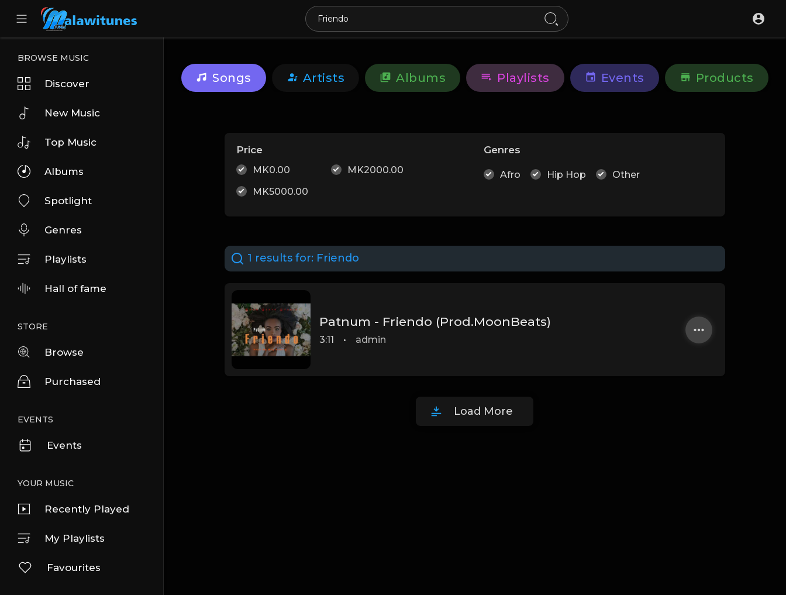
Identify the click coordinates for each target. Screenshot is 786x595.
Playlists (52, 259)
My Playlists (61, 538)
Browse (51, 352)
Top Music (57, 142)
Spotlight (55, 200)
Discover (53, 83)
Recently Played (73, 509)
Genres (50, 229)
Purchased (59, 381)
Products (717, 78)
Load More (483, 411)
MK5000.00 (280, 191)
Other (626, 174)
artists (316, 78)
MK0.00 (271, 170)
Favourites (59, 567)
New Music (59, 112)
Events (50, 445)
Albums (51, 171)
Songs (223, 78)
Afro (510, 174)
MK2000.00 (375, 170)
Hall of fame (62, 288)
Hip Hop (566, 174)
